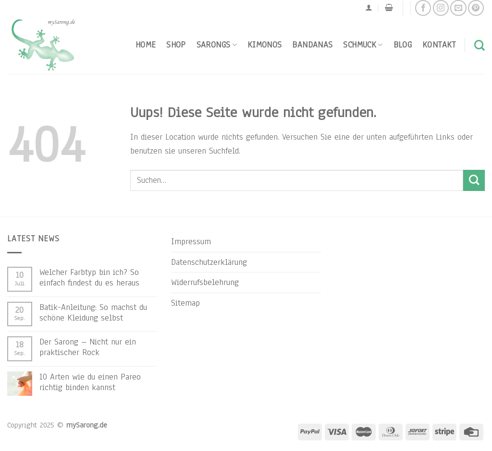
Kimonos (264, 44)
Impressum (191, 241)
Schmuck (362, 44)
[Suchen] (479, 45)
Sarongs (217, 44)
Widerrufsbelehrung (205, 282)
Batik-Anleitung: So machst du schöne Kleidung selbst (93, 312)
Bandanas (312, 44)
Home (145, 44)
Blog (403, 44)
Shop (175, 44)
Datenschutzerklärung (209, 262)
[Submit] (474, 180)
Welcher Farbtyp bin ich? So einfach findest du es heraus (89, 277)
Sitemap (185, 303)
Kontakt (439, 44)
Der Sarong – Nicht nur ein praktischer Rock (87, 346)
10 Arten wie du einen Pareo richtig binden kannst (90, 381)
